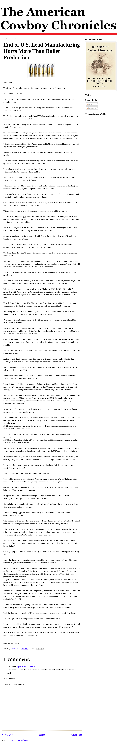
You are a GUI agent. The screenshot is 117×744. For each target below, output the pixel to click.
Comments (91, 108)
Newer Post (7, 734)
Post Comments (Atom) (19, 740)
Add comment (9, 678)
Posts (89, 104)
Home (42, 734)
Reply (9, 673)
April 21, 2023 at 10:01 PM (26, 667)
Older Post (76, 734)
